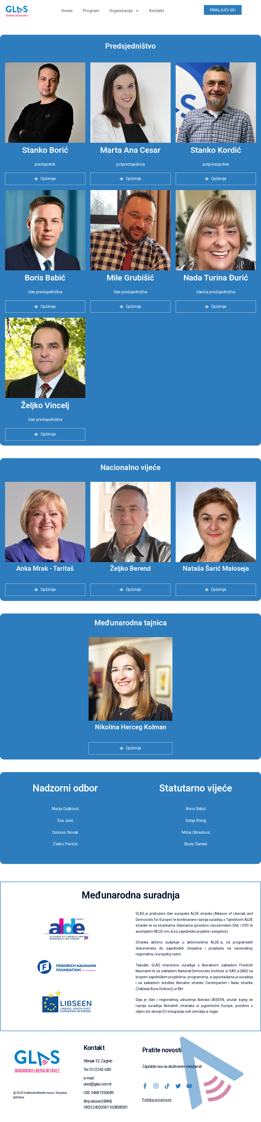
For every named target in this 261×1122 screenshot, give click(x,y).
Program (91, 10)
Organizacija (124, 10)
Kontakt (156, 10)
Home (67, 10)
